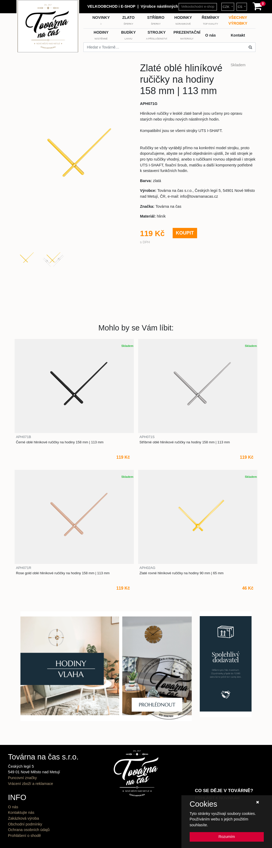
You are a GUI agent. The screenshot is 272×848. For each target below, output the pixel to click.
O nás (13, 807)
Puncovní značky (22, 778)
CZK (227, 7)
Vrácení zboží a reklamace (30, 783)
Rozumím (227, 836)
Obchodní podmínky (25, 824)
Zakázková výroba (23, 818)
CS (240, 7)
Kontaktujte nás (21, 812)
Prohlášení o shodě (24, 835)
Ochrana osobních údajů (29, 830)
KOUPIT (185, 233)
